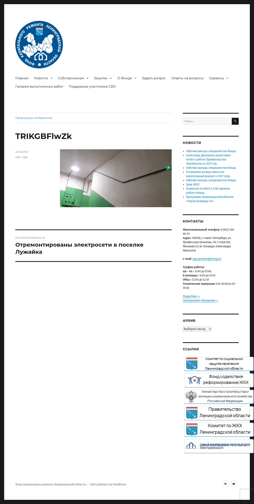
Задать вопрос (154, 78)
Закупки (100, 78)
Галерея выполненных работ (39, 86)
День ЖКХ (193, 184)
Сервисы (216, 78)
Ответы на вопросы (187, 78)
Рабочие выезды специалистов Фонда (211, 151)
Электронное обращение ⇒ (200, 300)
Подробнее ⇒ (191, 296)
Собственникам (71, 78)
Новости (41, 78)
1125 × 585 (21, 157)
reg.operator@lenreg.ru (206, 259)
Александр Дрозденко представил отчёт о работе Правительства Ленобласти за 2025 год (208, 159)
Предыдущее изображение (33, 117)
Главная (21, 78)
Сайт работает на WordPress (107, 484)
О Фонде (124, 78)
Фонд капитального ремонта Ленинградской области (50, 484)
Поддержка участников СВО (92, 86)
